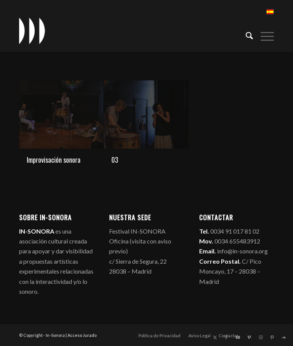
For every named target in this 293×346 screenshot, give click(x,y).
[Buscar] (245, 35)
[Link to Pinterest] (272, 337)
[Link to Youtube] (237, 337)
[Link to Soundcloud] (283, 337)
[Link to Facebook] (226, 337)
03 (114, 160)
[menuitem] (245, 35)
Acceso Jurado (82, 335)
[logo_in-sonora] (32, 31)
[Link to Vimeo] (249, 337)
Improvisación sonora (53, 160)
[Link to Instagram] (260, 337)
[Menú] (263, 35)
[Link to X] (215, 337)
